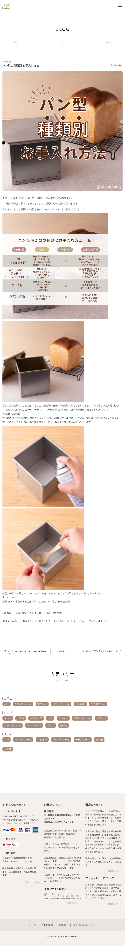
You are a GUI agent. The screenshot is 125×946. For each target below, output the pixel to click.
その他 (63, 725)
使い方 (113, 65)
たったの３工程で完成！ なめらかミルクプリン (103, 652)
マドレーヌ (36, 718)
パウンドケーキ (61, 704)
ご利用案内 (47, 925)
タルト (7, 718)
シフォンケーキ (23, 704)
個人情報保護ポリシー (84, 925)
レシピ (8, 712)
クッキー (63, 718)
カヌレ (20, 718)
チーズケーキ (34, 725)
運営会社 (63, 925)
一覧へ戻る (61, 651)
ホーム (32, 925)
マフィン (42, 704)
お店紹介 (80, 704)
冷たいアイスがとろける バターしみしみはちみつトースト (24, 652)
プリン (50, 725)
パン (119, 65)
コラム (8, 698)
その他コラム (98, 704)
